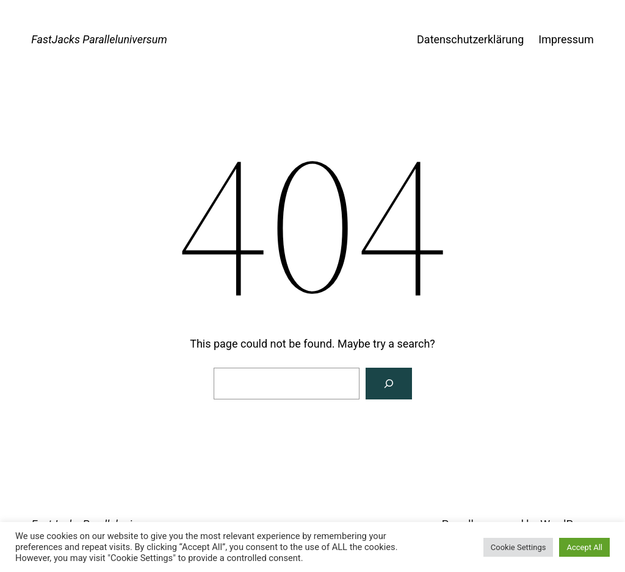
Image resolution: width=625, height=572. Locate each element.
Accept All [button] (584, 547)
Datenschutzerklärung (470, 39)
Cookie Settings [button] (518, 547)
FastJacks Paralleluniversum (99, 39)
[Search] (389, 383)
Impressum (566, 39)
